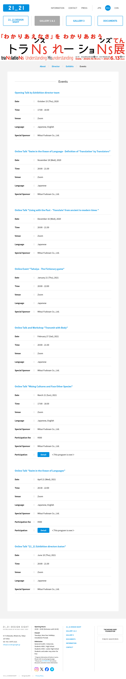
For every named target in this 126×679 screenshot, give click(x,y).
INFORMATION (46, 661)
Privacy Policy (39, 676)
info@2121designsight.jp (11, 645)
